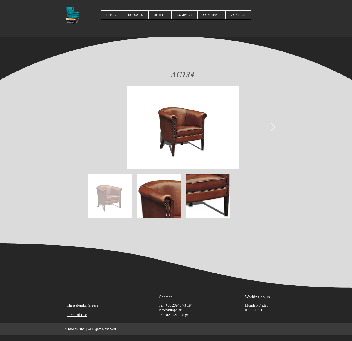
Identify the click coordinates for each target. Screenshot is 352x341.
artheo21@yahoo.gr (173, 315)
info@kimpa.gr (170, 310)
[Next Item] (273, 127)
